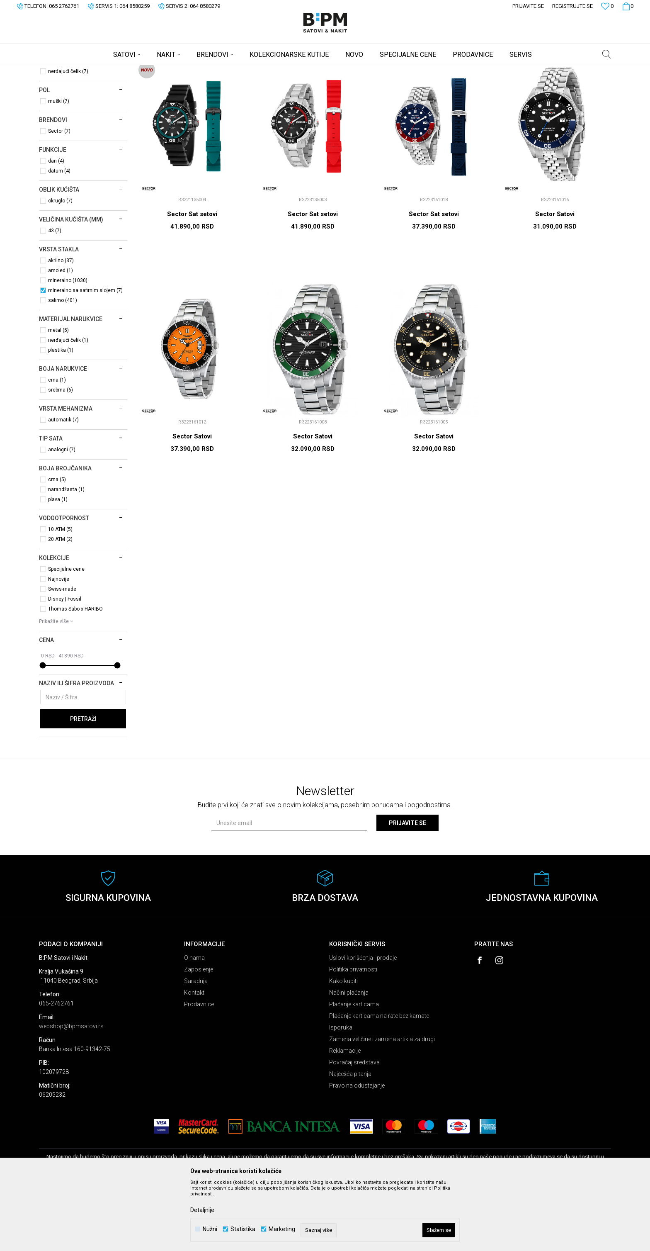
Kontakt (194, 1057)
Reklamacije (345, 1115)
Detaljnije (202, 1210)
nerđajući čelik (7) (68, 136)
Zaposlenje (198, 1034)
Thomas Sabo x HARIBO (75, 674)
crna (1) (57, 445)
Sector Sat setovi (192, 279)
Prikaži (524, 84)
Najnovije (58, 644)
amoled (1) (60, 335)
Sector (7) (59, 196)
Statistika (242, 1229)
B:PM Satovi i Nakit (60, 70)
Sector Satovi (555, 279)
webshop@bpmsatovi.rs (71, 1091)
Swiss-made (62, 654)
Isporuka (340, 1092)
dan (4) (56, 226)
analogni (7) (61, 515)
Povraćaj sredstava (354, 1127)
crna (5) (57, 545)
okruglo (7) (60, 266)
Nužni (210, 1229)
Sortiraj (447, 84)
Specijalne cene (66, 634)
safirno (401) (62, 365)
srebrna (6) (60, 455)
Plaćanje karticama (354, 1069)
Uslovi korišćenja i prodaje (363, 1023)
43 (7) (54, 296)
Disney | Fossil (64, 664)
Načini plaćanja (349, 1057)
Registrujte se (572, 6)
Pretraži (83, 784)
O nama (194, 1023)
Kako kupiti (343, 1046)
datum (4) (59, 236)
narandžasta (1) (66, 554)
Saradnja (196, 1046)
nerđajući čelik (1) (68, 405)
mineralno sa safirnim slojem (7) (85, 355)
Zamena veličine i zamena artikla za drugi (382, 1104)
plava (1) (58, 564)
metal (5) (58, 395)
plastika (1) (60, 415)
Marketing (282, 1229)
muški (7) (58, 166)
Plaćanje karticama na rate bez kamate (379, 1081)
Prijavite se (407, 888)
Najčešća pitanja (350, 1139)
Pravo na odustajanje (357, 1150)
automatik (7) (63, 485)
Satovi (53, 106)
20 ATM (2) (60, 604)
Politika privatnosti (353, 1034)
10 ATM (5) (60, 594)
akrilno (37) (61, 326)
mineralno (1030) (67, 345)
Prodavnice (199, 1069)
